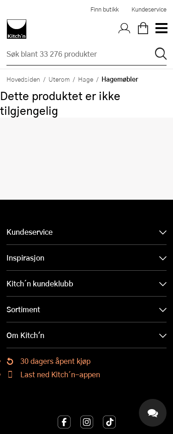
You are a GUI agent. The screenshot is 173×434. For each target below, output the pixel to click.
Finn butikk (104, 9)
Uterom (59, 79)
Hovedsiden (23, 79)
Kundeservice (149, 9)
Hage (85, 79)
